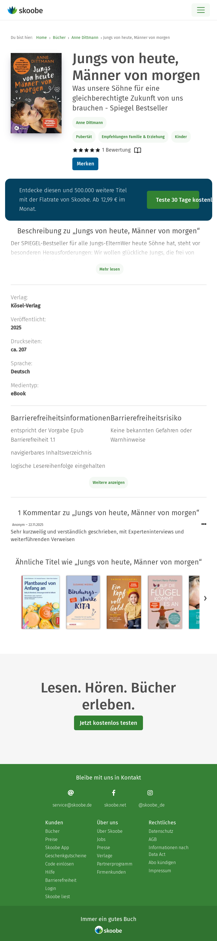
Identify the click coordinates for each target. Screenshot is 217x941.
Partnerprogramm (115, 864)
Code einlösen (59, 864)
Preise (51, 839)
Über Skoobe (110, 831)
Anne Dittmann (84, 37)
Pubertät (84, 136)
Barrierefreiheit (60, 880)
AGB (153, 839)
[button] (205, 598)
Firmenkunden (111, 872)
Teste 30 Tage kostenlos (177, 199)
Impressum (160, 870)
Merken (85, 164)
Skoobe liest (57, 896)
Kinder (181, 136)
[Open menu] (201, 10)
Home (41, 37)
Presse (103, 847)
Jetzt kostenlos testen (108, 722)
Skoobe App (57, 847)
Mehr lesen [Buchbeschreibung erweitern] (109, 269)
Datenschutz (161, 831)
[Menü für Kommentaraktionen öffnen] (204, 524)
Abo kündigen (162, 862)
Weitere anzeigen (109, 482)
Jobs (101, 839)
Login (50, 888)
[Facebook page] (115, 799)
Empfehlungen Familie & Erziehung (133, 136)
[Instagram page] (151, 799)
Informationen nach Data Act (168, 851)
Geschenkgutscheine (65, 855)
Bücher (59, 37)
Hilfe (50, 872)
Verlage (104, 855)
